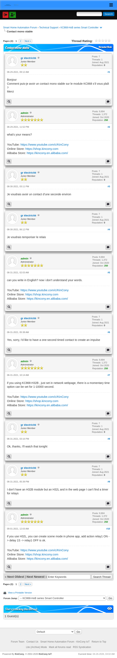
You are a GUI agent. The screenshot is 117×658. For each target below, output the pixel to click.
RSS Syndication (82, 647)
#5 (109, 272)
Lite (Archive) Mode (36, 647)
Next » (28, 41)
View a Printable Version (20, 592)
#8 (109, 439)
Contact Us (32, 641)
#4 (109, 229)
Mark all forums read (60, 647)
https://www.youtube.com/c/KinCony (45, 144)
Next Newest (35, 576)
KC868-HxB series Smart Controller (80, 27)
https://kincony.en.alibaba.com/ (47, 153)
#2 (109, 127)
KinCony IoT (45, 654)
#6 (109, 332)
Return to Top (99, 641)
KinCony (19, 654)
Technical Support (48, 27)
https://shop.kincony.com (41, 148)
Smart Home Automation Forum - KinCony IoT (65, 641)
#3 (109, 186)
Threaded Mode (105, 47)
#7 (109, 375)
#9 (109, 481)
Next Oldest (15, 576)
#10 (108, 528)
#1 (109, 72)
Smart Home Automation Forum (20, 27)
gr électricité (28, 58)
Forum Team (17, 641)
